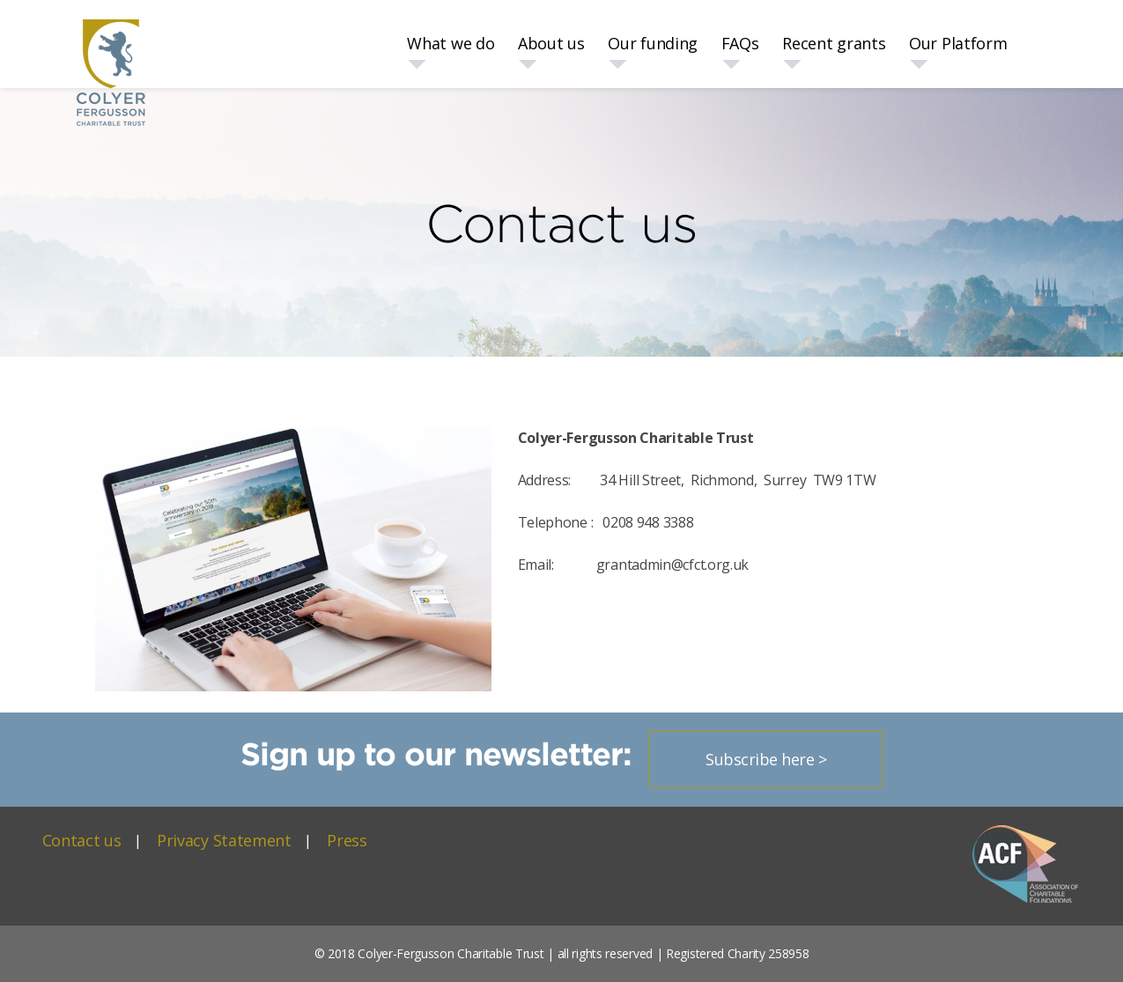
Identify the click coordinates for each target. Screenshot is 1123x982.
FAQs (740, 43)
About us (551, 43)
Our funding (653, 43)
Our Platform (958, 43)
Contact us (82, 840)
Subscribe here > (766, 759)
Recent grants (833, 43)
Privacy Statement (224, 840)
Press (347, 840)
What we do (450, 43)
